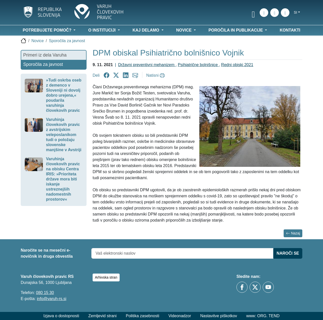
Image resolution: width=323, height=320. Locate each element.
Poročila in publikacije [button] (236, 30)
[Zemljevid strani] (274, 12)
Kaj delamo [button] (146, 30)
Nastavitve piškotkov (218, 316)
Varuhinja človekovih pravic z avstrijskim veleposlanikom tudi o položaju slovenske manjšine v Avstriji (63, 134)
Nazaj (293, 233)
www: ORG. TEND (263, 316)
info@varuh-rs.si (51, 299)
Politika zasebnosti (142, 316)
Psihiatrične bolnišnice (198, 65)
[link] (253, 13)
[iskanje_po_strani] (264, 12)
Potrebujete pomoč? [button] (47, 30)
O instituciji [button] (102, 30)
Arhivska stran (106, 277)
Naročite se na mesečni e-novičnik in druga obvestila (47, 253)
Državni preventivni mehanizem (147, 65)
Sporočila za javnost (67, 41)
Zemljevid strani (102, 316)
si (295, 12)
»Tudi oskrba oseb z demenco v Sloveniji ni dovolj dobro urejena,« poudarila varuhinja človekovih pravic (63, 95)
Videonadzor (179, 316)
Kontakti (290, 30)
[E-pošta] (285, 12)
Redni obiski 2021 (237, 65)
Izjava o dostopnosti (61, 316)
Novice (37, 41)
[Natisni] (156, 75)
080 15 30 (45, 292)
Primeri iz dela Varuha (45, 55)
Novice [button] (184, 30)
